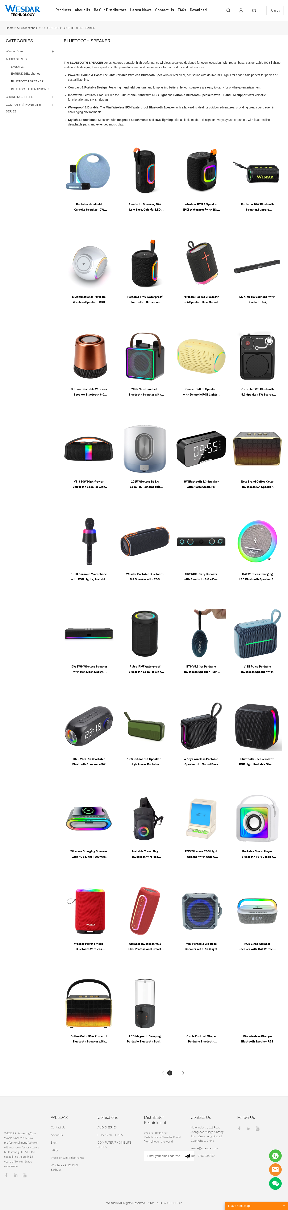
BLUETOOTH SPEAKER (79, 28)
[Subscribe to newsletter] (187, 1156)
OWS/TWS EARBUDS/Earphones (25, 70)
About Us (82, 10)
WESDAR (59, 1117)
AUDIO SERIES (48, 28)
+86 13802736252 (203, 1155)
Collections (107, 1117)
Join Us (275, 10)
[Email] (162, 1156)
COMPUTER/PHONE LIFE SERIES (23, 108)
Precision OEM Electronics (67, 1157)
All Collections (26, 28)
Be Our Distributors (110, 10)
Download (198, 10)
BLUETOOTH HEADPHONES (30, 89)
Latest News (140, 10)
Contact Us (164, 10)
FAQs (182, 10)
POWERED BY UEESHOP (164, 1203)
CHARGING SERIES (19, 97)
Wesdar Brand (15, 51)
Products (63, 10)
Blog (54, 1142)
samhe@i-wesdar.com (204, 1148)
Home (9, 28)
